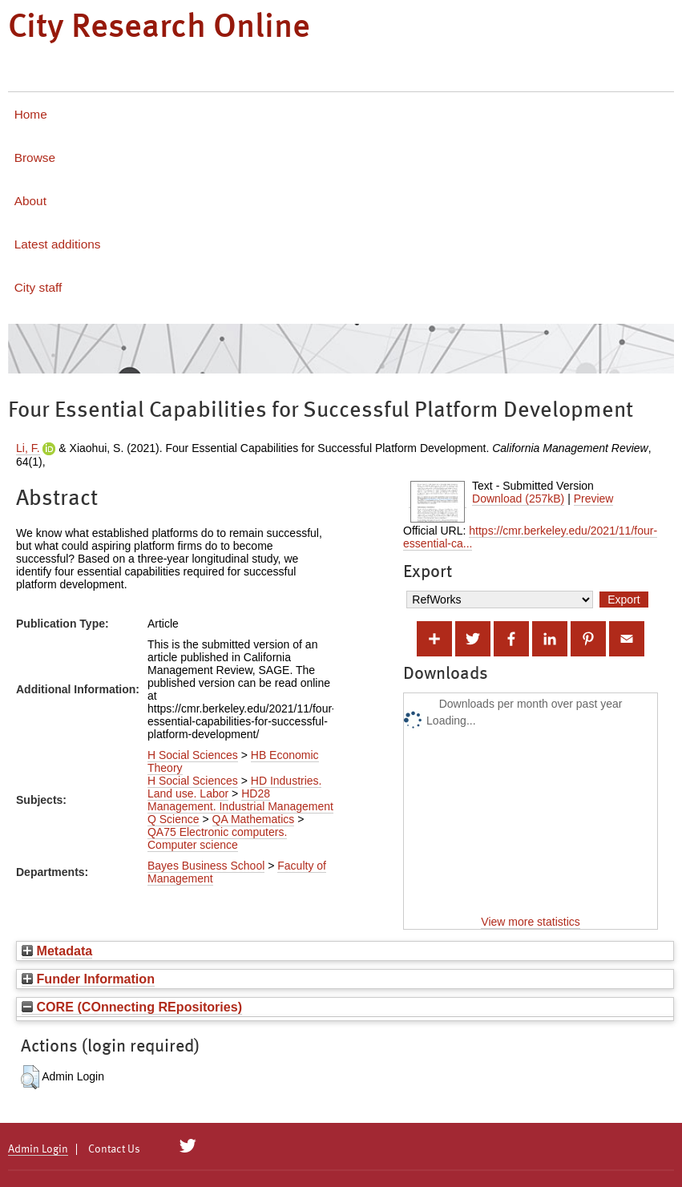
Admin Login (38, 1149)
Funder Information (88, 978)
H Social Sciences (192, 755)
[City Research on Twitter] (188, 1146)
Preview (594, 498)
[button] (30, 1077)
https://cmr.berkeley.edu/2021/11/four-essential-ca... (530, 537)
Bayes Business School (205, 865)
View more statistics (530, 921)
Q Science (173, 819)
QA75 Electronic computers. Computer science (217, 838)
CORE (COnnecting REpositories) (132, 1006)
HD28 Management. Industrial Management (240, 800)
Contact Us (114, 1149)
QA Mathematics (253, 819)
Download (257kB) (518, 498)
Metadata (57, 950)
